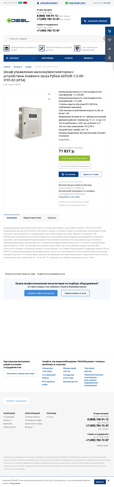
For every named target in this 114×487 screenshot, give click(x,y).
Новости (7, 420)
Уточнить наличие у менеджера (74, 166)
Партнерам (47, 58)
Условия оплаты (32, 417)
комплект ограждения (16, 401)
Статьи (50, 417)
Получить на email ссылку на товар (74, 202)
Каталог (14, 58)
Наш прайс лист (77, 3)
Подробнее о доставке (69, 197)
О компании (9, 417)
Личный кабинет (49, 3)
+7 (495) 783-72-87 (48, 18)
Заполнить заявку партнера (21, 373)
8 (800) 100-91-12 (47, 15)
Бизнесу (88, 58)
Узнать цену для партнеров (74, 158)
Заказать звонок (97, 21)
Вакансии (8, 424)
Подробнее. (15, 483)
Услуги (69, 58)
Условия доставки (33, 420)
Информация (32, 413)
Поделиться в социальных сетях (73, 205)
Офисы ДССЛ (10, 427)
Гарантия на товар (33, 424)
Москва (107, 3)
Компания (9, 413)
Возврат (29, 427)
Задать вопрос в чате (75, 293)
